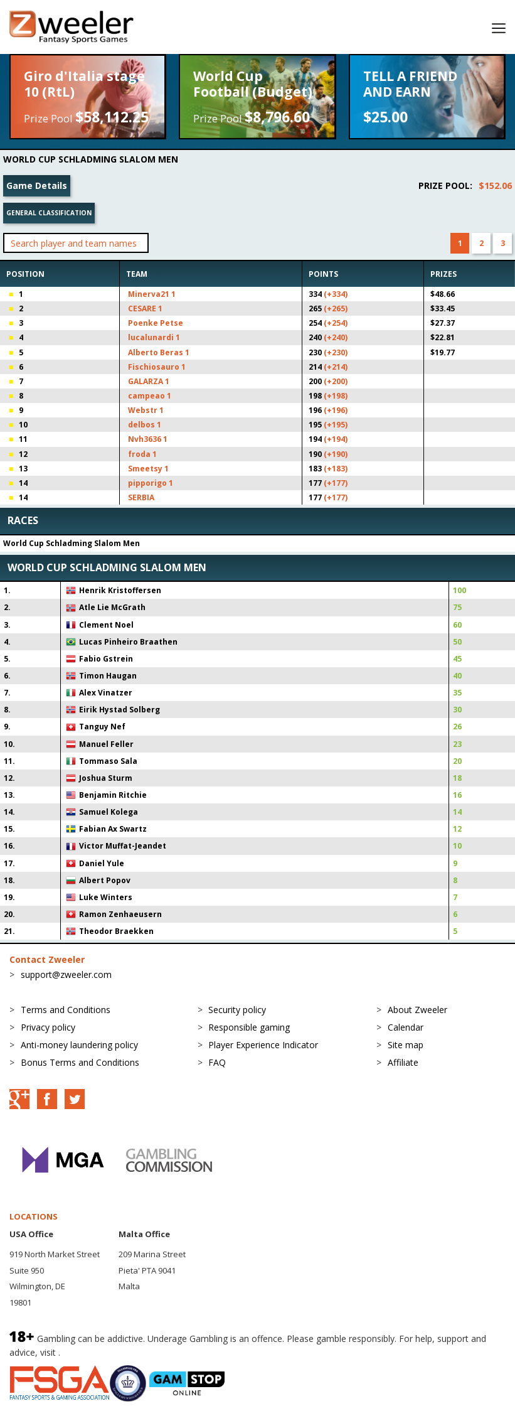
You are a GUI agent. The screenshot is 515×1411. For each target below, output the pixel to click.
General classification (49, 212)
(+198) (336, 395)
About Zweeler (417, 1010)
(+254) (336, 323)
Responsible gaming (249, 1027)
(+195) (336, 424)
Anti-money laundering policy (79, 1045)
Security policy (237, 1010)
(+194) (336, 439)
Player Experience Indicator (263, 1045)
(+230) (336, 352)
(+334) (336, 294)
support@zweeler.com (66, 974)
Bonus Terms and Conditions (80, 1062)
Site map (405, 1045)
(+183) (336, 468)
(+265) (336, 308)
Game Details (36, 185)
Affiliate (403, 1062)
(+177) (336, 483)
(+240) (336, 337)
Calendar (405, 1027)
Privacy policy (48, 1027)
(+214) (336, 367)
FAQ (217, 1062)
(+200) (336, 381)
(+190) (336, 454)
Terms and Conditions (65, 1010)
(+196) (336, 410)
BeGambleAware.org (105, 1352)
